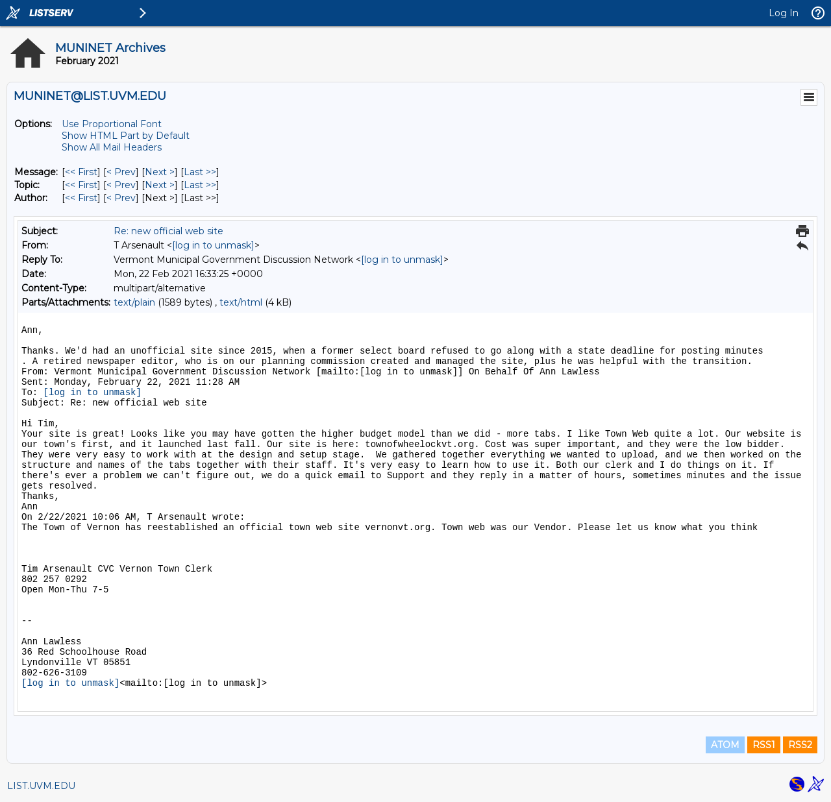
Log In (784, 13)
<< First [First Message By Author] (81, 198)
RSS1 (763, 745)
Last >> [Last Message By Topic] (200, 185)
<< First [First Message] (81, 172)
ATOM (725, 745)
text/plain (134, 302)
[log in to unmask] (213, 245)
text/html (240, 302)
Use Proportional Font (112, 124)
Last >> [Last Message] (200, 172)
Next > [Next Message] (160, 172)
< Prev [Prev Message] (121, 172)
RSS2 (800, 745)
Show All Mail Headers (112, 147)
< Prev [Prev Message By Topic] (121, 185)
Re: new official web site (168, 231)
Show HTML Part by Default (126, 135)
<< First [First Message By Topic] (81, 185)
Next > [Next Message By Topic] (160, 185)
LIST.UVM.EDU (41, 786)
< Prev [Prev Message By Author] (121, 198)
